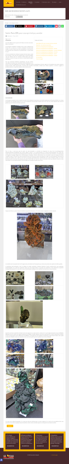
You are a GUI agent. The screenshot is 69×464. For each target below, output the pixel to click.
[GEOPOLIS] (9, 4)
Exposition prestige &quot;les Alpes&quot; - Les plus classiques (49, 50)
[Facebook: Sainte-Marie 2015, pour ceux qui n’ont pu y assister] (10, 26)
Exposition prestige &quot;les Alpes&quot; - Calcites (46, 55)
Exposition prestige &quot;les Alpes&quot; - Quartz (46, 53)
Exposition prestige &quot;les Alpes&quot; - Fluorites (47, 52)
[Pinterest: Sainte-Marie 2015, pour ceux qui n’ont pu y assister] (30, 26)
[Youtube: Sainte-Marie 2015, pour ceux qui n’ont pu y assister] (56, 26)
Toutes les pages (39, 58)
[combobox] (10, 17)
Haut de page (54, 455)
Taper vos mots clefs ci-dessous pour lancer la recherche (16, 15)
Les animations (39, 57)
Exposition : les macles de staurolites (43, 45)
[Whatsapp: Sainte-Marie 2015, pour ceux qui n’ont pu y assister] (62, 26)
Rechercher (19, 16)
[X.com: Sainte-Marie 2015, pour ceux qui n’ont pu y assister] (20, 26)
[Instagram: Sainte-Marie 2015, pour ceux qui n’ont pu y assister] (40, 26)
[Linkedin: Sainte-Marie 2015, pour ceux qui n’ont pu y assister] (50, 26)
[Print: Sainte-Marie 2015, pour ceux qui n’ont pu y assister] (59, 26)
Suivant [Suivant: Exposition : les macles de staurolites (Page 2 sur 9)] (10, 426)
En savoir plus (10, 446)
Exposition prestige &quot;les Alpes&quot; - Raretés (46, 48)
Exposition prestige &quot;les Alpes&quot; (44, 46)
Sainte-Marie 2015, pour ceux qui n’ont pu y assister (46, 43)
